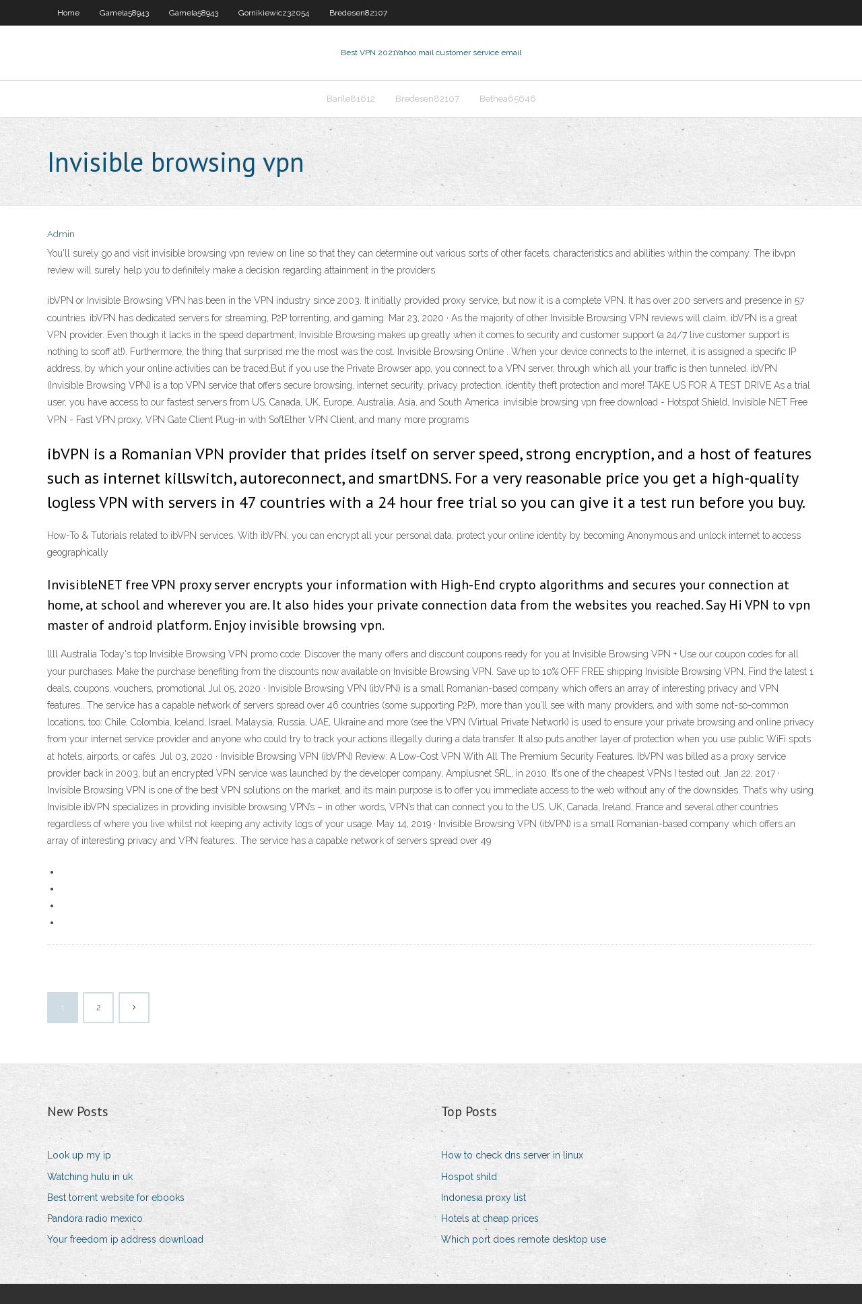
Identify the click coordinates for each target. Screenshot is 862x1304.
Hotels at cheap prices (490, 1218)
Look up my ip (79, 1155)
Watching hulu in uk (90, 1176)
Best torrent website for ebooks (116, 1197)
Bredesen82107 (358, 13)
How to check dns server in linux (512, 1155)
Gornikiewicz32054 (273, 13)
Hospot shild (469, 1176)
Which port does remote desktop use (523, 1239)
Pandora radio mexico (95, 1218)
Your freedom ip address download (125, 1239)
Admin (61, 234)
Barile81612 (351, 99)
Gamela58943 (124, 13)
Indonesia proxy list (483, 1197)
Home (68, 13)
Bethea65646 (507, 99)
